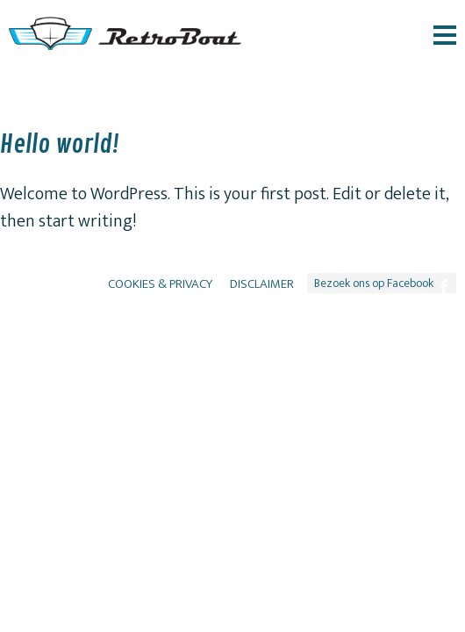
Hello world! (59, 145)
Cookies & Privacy (160, 284)
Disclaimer (262, 284)
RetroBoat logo (125, 33)
